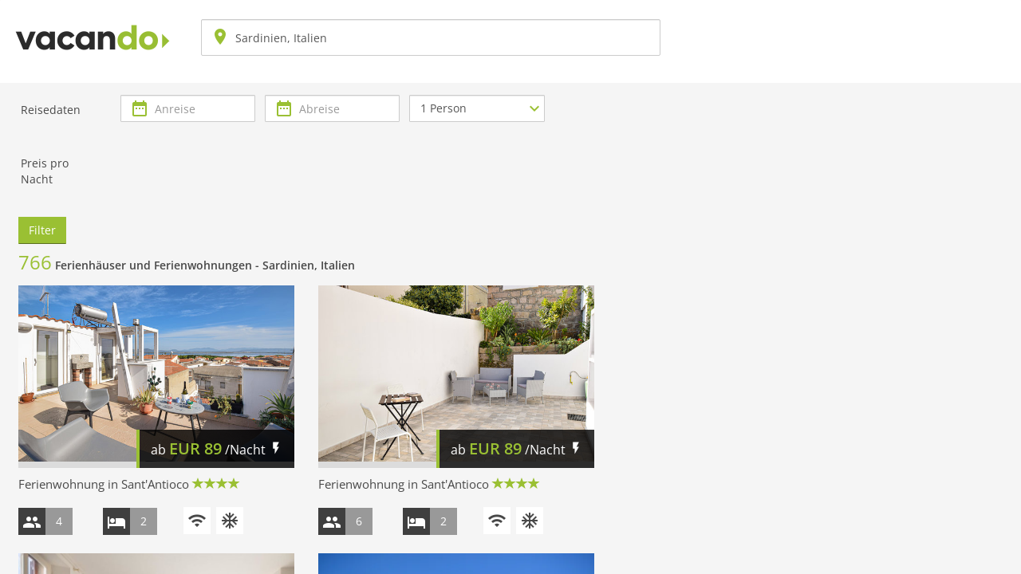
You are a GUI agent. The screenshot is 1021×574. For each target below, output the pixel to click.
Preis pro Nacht (45, 171)
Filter (42, 230)
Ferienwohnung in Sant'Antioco (103, 484)
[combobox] (430, 37)
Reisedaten (51, 109)
